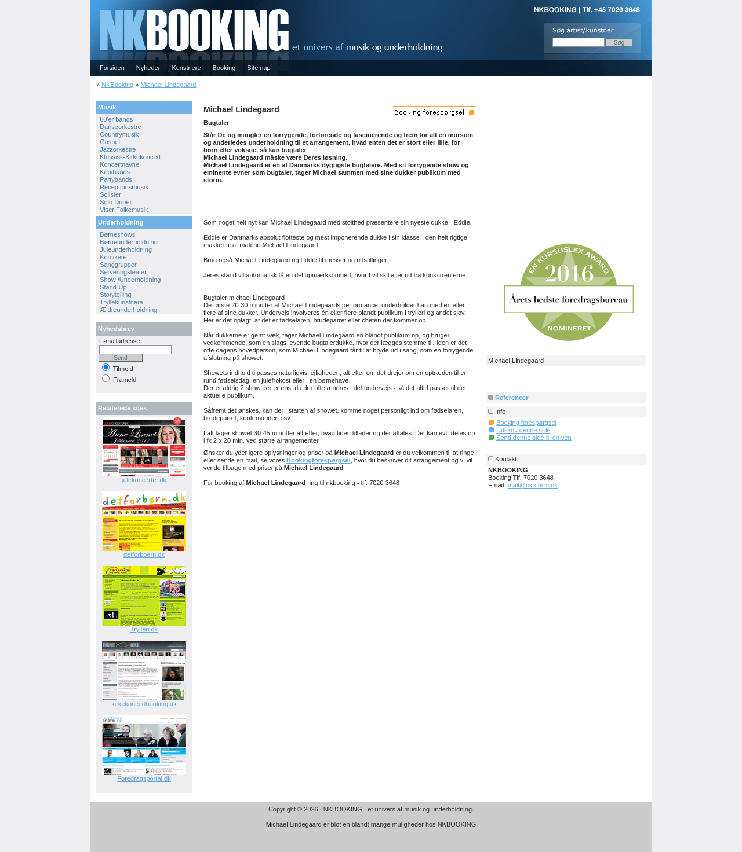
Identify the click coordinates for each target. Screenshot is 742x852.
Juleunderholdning (126, 249)
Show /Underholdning (130, 279)
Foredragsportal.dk (143, 778)
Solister (110, 194)
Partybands (116, 179)
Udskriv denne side (523, 430)
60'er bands (116, 119)
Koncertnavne (119, 164)
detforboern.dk (144, 554)
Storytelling (115, 294)
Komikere (113, 257)
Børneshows (117, 234)
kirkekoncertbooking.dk (144, 703)
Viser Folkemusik (124, 209)
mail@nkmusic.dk (533, 485)
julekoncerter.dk (144, 479)
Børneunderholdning (129, 241)
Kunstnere (186, 67)
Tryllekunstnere (121, 302)
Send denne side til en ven (534, 437)
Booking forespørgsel (526, 422)
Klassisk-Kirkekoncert (130, 156)
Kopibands (115, 171)
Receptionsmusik (124, 186)
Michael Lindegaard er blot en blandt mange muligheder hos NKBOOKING (371, 824)
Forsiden (112, 67)
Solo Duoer (116, 202)
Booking (224, 67)
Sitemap (258, 67)
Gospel (110, 141)
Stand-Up (113, 287)
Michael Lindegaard (168, 84)
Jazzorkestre (118, 149)
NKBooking (117, 84)
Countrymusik (119, 134)
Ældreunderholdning (128, 309)
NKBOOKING (92, 3)
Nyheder (148, 67)
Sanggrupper (118, 264)
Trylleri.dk (144, 629)
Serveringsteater (123, 272)
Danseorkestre (120, 126)
